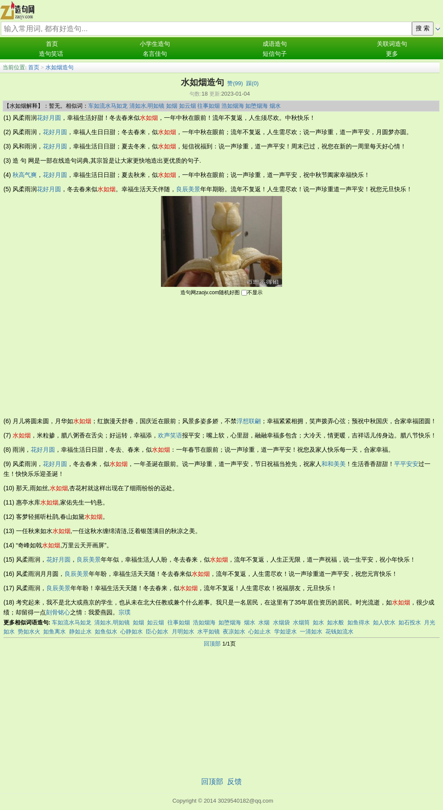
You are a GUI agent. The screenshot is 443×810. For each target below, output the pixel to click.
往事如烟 (208, 106)
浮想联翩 (249, 421)
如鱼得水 (358, 622)
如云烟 (187, 106)
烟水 (275, 106)
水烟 (264, 622)
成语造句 (275, 44)
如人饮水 (384, 622)
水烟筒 (301, 622)
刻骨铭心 (58, 612)
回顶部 (212, 643)
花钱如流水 (339, 631)
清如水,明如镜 (147, 106)
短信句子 (275, 54)
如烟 (171, 106)
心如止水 (259, 631)
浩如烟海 (233, 106)
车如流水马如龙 (108, 106)
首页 (52, 44)
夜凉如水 (234, 631)
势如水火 (29, 631)
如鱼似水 (106, 631)
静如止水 (80, 631)
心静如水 (131, 631)
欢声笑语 (170, 435)
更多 (392, 54)
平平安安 (406, 463)
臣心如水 (157, 631)
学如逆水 (285, 631)
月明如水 (183, 631)
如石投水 (409, 622)
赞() (235, 83)
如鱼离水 (54, 631)
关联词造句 (392, 44)
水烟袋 (281, 622)
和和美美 (333, 463)
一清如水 (311, 631)
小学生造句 (155, 44)
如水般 (335, 622)
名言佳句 (155, 54)
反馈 (234, 782)
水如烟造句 (59, 67)
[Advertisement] (221, 356)
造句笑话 (51, 54)
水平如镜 (208, 631)
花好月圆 (49, 117)
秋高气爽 (25, 174)
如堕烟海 (256, 106)
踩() (252, 83)
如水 (318, 622)
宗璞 (125, 612)
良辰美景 (188, 189)
